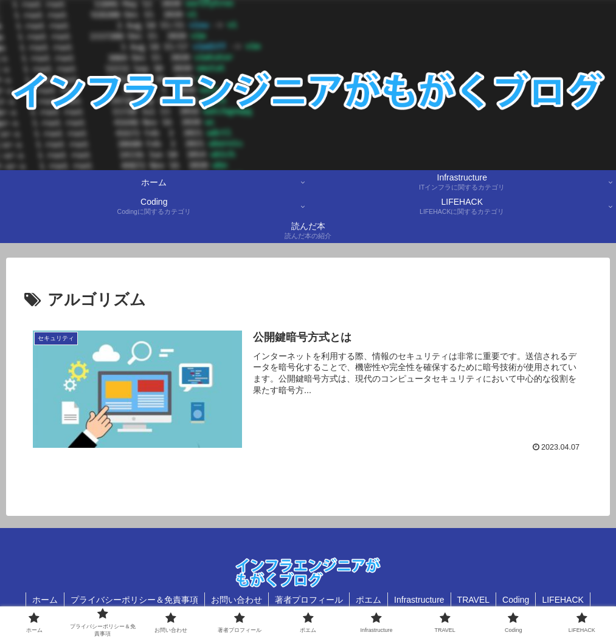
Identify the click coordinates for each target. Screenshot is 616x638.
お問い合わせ (236, 600)
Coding (515, 600)
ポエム (368, 600)
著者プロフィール (309, 600)
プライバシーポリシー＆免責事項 (134, 600)
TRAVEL (473, 600)
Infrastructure (419, 600)
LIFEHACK (562, 600)
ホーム (45, 600)
